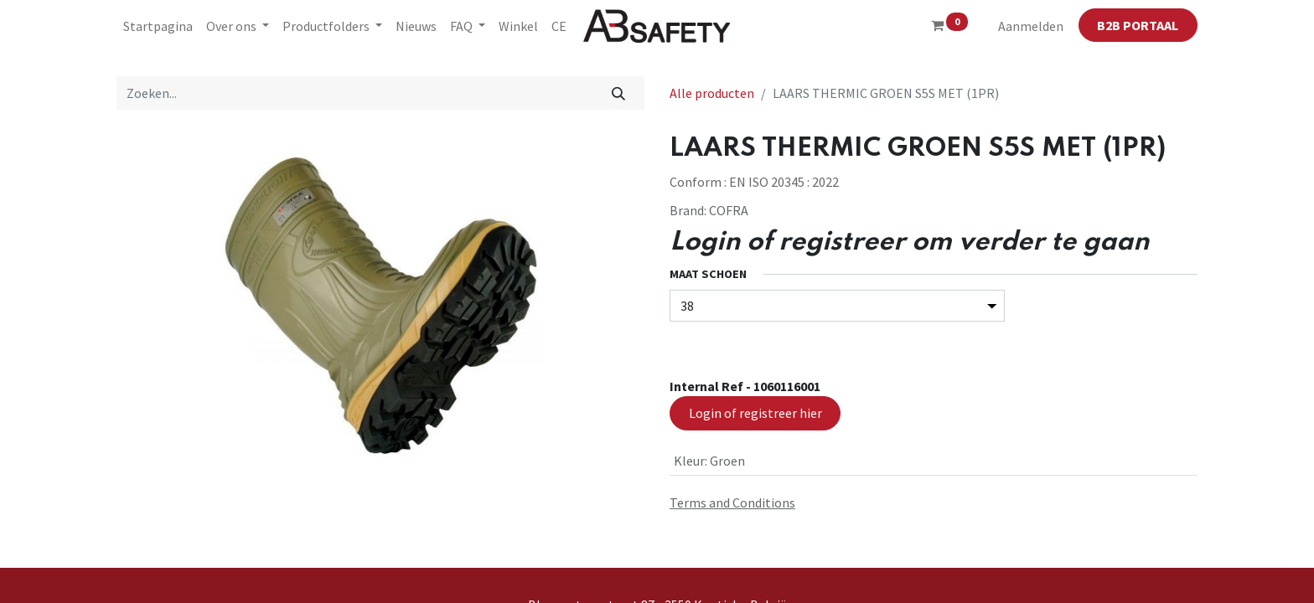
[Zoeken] (618, 93)
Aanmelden (1030, 26)
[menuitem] (157, 26)
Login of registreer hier (755, 413)
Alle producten (712, 93)
